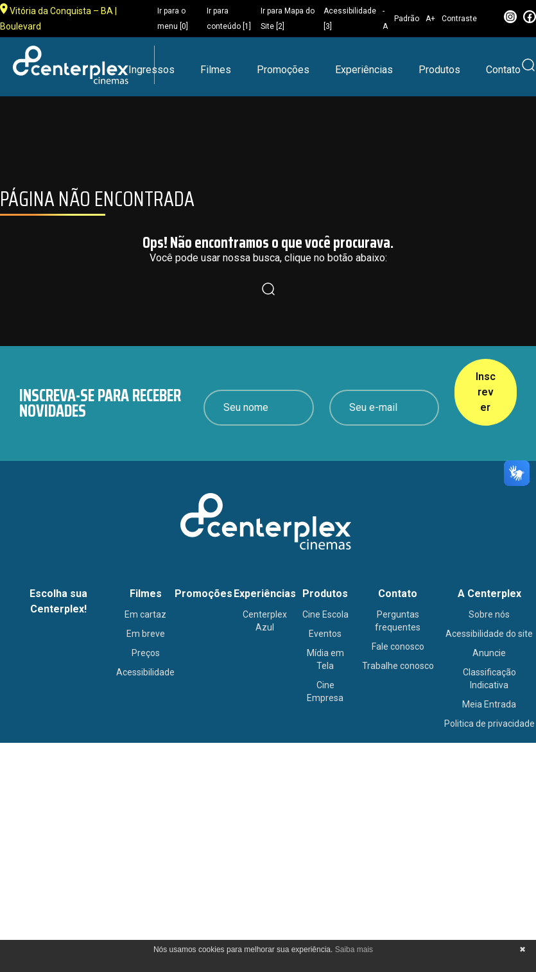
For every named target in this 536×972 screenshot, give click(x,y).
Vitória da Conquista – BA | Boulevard (58, 17)
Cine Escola (325, 614)
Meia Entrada (489, 704)
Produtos (439, 70)
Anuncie (489, 653)
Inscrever (486, 391)
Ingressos (151, 70)
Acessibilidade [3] (350, 18)
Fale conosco (398, 646)
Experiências (364, 70)
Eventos (325, 634)
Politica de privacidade (489, 723)
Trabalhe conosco (398, 666)
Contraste (459, 18)
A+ (430, 18)
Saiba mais (354, 949)
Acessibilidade (145, 672)
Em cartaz (145, 614)
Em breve (145, 634)
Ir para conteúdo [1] (229, 18)
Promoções (283, 70)
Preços (146, 653)
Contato (503, 70)
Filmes (215, 70)
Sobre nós (489, 614)
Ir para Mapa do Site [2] (288, 18)
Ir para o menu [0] (172, 18)
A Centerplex (489, 593)
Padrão (406, 18)
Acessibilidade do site (489, 634)
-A (385, 18)
